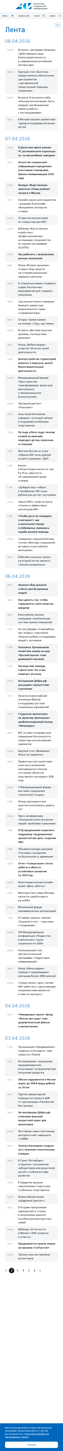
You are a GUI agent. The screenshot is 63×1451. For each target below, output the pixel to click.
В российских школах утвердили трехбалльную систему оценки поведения (35, 618)
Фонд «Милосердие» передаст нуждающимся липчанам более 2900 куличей (37, 972)
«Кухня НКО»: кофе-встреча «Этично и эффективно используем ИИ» (35, 505)
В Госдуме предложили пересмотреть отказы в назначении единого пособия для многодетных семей (35, 1215)
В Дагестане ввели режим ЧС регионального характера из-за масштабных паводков (36, 151)
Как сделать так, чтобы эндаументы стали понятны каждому (35, 603)
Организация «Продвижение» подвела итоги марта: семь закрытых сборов (36, 1050)
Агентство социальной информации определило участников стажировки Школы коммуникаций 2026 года (36, 170)
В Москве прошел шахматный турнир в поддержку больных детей (36, 123)
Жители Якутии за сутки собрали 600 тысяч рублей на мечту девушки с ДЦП (34, 455)
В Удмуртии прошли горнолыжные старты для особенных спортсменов (34, 1186)
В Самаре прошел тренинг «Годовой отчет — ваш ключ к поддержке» (36, 921)
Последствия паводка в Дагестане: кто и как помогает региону (31, 670)
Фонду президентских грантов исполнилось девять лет (36, 805)
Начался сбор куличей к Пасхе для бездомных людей (33, 589)
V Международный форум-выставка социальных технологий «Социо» (35, 791)
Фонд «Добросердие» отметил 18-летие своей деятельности (33, 348)
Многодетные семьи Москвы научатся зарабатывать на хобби (36, 896)
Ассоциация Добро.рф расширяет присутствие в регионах (33, 684)
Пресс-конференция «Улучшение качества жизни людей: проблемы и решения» (37, 819)
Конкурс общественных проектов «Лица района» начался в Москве (34, 189)
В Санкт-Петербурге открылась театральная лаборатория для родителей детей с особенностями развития (36, 1168)
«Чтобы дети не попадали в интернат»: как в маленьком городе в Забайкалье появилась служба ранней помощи (34, 524)
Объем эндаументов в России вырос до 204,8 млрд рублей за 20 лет (36, 1083)
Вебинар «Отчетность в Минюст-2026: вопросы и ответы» (33, 1233)
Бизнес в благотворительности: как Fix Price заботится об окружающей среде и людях (36, 473)
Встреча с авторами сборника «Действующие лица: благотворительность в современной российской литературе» (36, 57)
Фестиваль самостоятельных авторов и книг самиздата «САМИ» (36, 1135)
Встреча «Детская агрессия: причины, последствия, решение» (35, 334)
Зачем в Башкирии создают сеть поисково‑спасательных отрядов (36, 1149)
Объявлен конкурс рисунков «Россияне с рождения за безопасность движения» (36, 853)
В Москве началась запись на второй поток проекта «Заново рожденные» (34, 561)
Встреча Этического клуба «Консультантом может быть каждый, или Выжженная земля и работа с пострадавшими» (36, 105)
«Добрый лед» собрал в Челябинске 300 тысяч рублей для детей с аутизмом (37, 491)
